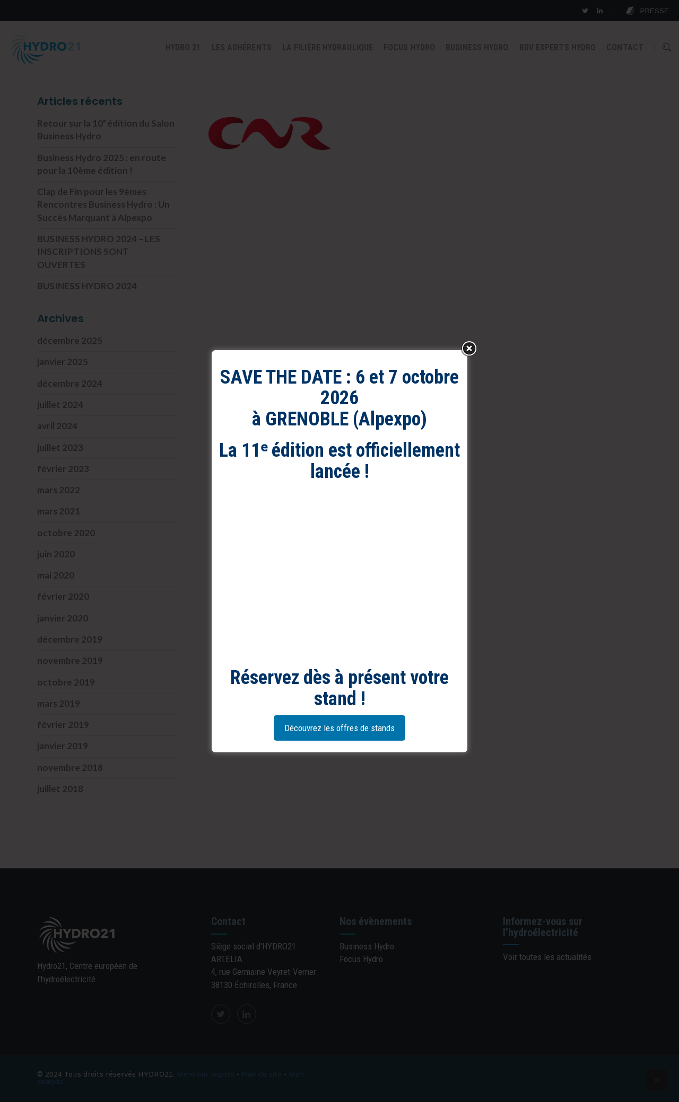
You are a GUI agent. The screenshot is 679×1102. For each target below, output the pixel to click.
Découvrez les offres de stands (339, 728)
